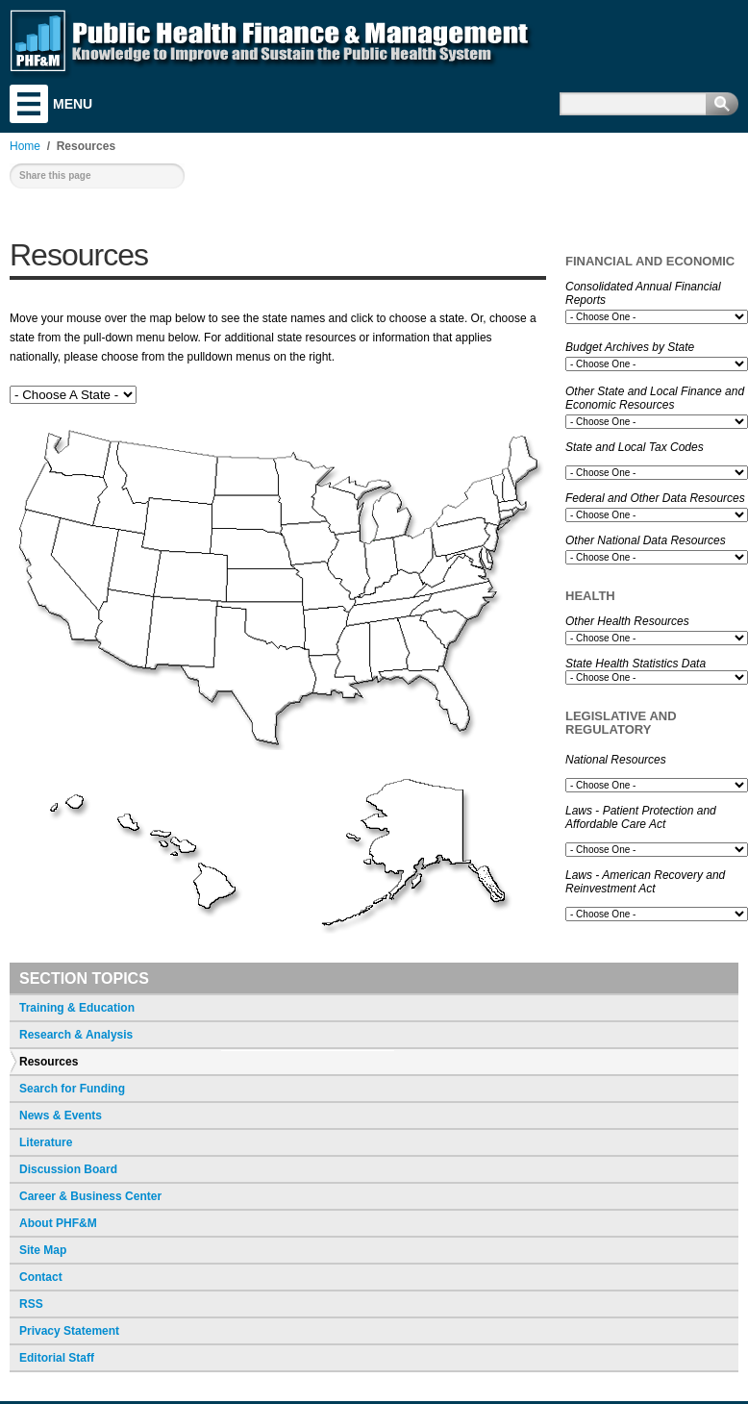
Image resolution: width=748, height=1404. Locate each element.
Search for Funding (72, 1088)
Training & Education (77, 1008)
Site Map (42, 1250)
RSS (31, 1304)
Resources (48, 1061)
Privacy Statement (69, 1331)
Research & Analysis (76, 1034)
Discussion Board (68, 1169)
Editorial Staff (56, 1358)
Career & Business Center (90, 1196)
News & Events (60, 1115)
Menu (29, 104)
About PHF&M (58, 1223)
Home (25, 146)
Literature (45, 1142)
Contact (40, 1277)
